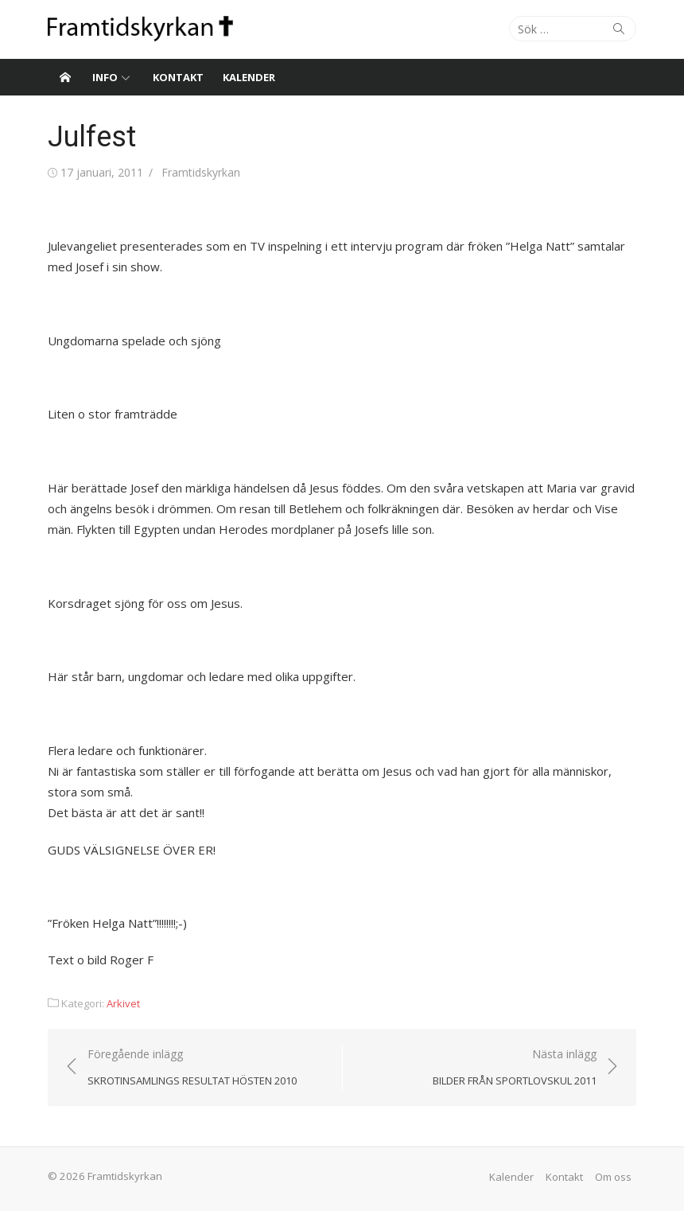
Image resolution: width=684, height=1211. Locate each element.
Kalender (249, 77)
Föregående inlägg (192, 1068)
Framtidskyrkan (200, 172)
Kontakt (178, 77)
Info (105, 77)
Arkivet (123, 1003)
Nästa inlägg (515, 1068)
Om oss (613, 1177)
